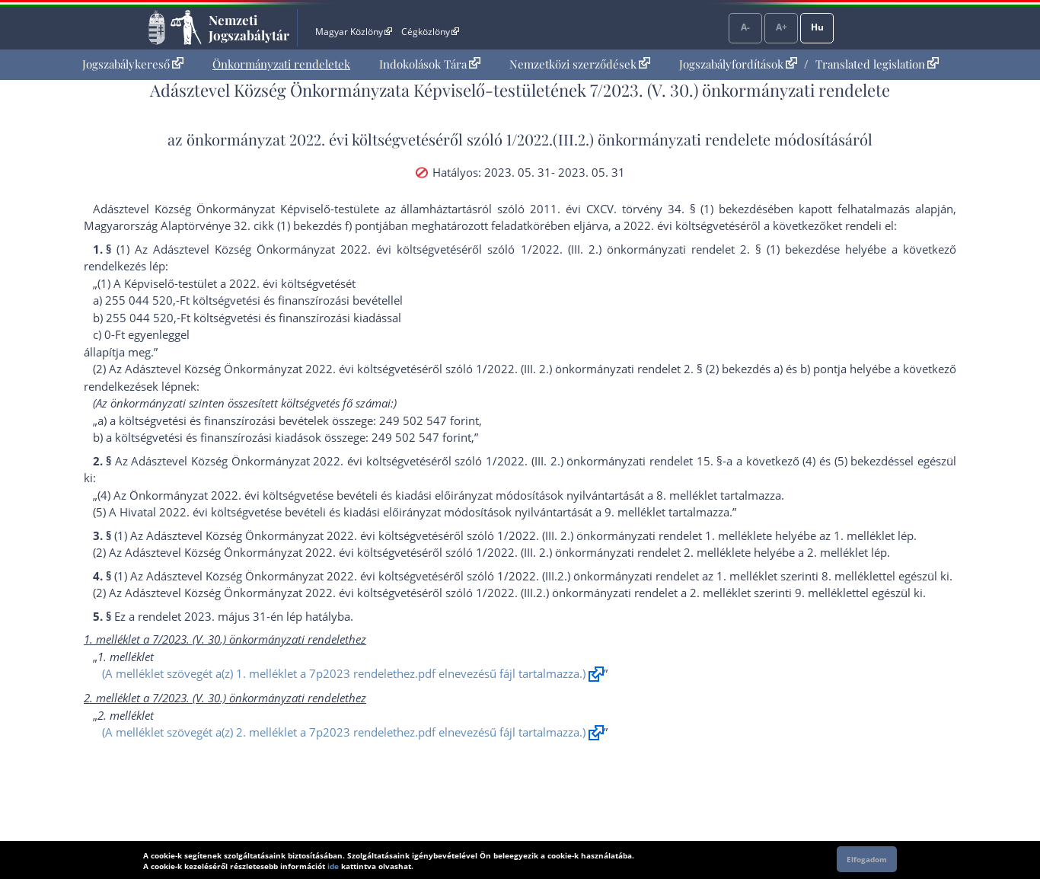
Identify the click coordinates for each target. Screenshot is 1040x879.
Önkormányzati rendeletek (281, 64)
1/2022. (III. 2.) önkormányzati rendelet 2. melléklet (610, 552)
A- (745, 27)
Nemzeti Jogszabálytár (249, 27)
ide (333, 866)
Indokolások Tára (429, 64)
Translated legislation (877, 64)
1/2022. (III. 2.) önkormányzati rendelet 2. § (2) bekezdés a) (629, 368)
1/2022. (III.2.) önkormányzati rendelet (598, 575)
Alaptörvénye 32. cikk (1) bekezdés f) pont (270, 225)
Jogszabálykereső (132, 64)
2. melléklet (837, 552)
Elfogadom (867, 859)
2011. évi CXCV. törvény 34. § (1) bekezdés (648, 208)
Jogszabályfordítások (738, 64)
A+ (781, 27)
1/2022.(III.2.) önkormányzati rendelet (634, 139)
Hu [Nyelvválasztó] (817, 27)
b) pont (818, 368)
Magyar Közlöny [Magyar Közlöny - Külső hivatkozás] (353, 31)
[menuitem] (132, 64)
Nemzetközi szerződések (579, 64)
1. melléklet (864, 535)
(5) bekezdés (867, 460)
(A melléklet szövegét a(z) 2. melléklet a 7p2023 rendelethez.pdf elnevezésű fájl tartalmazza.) (343, 732)
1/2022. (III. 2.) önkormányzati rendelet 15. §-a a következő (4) (650, 460)
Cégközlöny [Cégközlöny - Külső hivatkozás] (430, 31)
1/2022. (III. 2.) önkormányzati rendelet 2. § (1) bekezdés (677, 249)
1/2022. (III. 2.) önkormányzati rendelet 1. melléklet (631, 535)
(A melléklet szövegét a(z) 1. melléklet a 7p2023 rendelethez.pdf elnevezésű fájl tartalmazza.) (343, 673)
